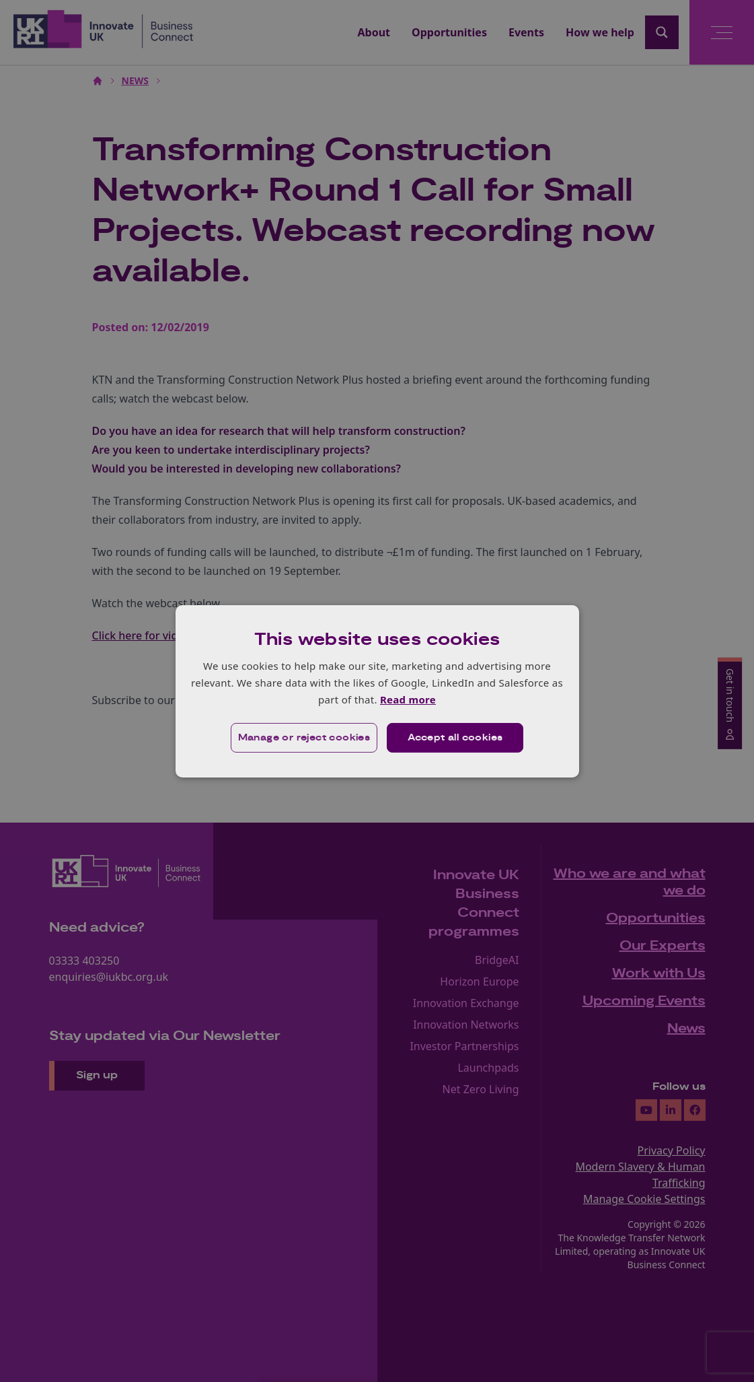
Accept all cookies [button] (455, 738)
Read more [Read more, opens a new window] (408, 699)
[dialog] (377, 690)
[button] (304, 737)
